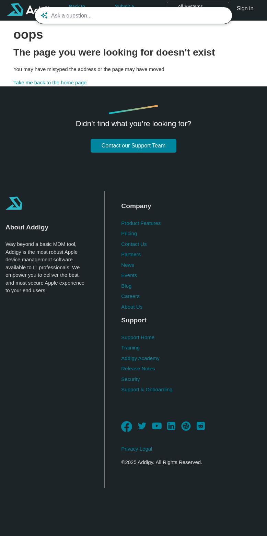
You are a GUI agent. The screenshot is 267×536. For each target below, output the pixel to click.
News (127, 265)
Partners (131, 254)
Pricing (129, 233)
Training (130, 347)
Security (130, 379)
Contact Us (134, 244)
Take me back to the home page (49, 82)
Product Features (141, 223)
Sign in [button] (245, 8)
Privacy (129, 449)
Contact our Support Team (133, 145)
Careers (130, 296)
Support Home (137, 337)
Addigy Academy (140, 358)
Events (129, 275)
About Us (131, 307)
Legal (146, 449)
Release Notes (138, 368)
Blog (126, 286)
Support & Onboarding (146, 389)
